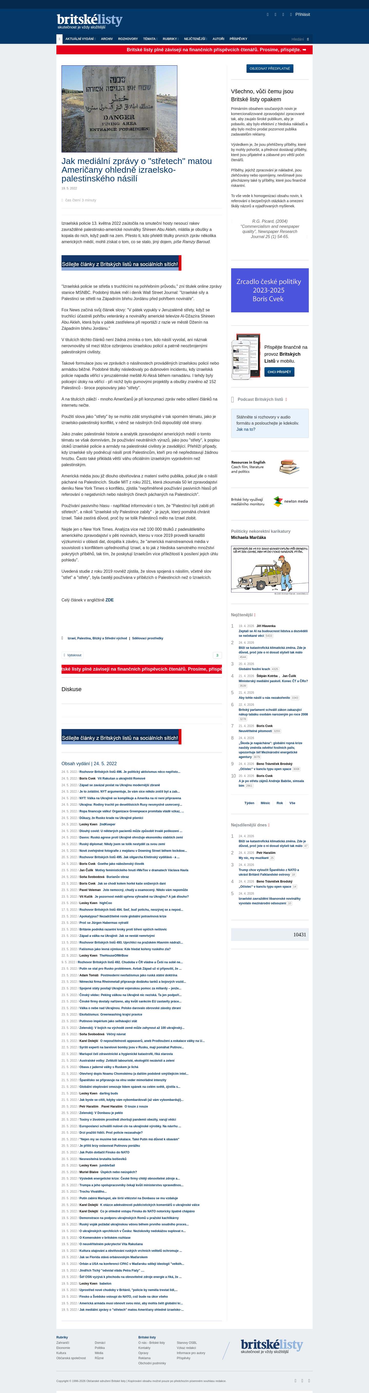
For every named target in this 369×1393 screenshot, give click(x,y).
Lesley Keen (88, 824)
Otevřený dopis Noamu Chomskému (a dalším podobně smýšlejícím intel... (133, 1074)
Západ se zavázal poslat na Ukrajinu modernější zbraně (119, 785)
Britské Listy (272, 1347)
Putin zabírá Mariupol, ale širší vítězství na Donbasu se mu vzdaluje (128, 1198)
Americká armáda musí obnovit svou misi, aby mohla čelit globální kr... (131, 1303)
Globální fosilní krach (259, 669)
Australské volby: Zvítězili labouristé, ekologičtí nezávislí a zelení (127, 1060)
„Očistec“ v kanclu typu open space (270, 769)
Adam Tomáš (88, 975)
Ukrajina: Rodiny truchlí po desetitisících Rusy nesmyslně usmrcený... (130, 804)
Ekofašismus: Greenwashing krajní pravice (110, 1014)
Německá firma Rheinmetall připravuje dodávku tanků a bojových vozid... (132, 982)
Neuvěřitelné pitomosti (260, 731)
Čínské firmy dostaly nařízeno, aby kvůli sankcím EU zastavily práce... (130, 1001)
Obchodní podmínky (152, 1363)
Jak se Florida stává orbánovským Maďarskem (113, 1257)
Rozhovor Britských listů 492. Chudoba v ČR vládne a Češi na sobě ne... (130, 962)
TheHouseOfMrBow (113, 955)
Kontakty (144, 1348)
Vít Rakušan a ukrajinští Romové (121, 778)
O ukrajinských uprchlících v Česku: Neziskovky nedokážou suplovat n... (132, 1231)
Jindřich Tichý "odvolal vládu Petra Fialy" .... (111, 1270)
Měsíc (265, 803)
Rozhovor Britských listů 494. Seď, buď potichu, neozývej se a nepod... (131, 909)
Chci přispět (279, 372)
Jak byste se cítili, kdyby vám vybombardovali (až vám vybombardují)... (131, 1100)
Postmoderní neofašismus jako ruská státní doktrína (139, 975)
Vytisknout (72, 655)
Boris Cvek (87, 778)
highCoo (105, 903)
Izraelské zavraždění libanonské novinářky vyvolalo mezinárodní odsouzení (270, 901)
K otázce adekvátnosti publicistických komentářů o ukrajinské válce (149, 1205)
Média (99, 1353)
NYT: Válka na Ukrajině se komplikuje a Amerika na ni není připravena (130, 798)
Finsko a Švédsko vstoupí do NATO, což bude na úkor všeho (123, 1296)
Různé (99, 1358)
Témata (150, 39)
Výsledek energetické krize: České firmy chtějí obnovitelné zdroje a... (129, 1178)
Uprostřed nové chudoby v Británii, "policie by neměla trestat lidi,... (128, 1290)
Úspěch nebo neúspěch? (118, 1172)
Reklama (144, 1358)
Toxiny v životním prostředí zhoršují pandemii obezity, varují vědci (127, 1119)
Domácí (100, 1343)
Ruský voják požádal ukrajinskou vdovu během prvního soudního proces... (134, 1224)
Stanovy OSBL (187, 1343)
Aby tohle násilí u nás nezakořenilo (269, 698)
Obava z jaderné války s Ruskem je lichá (108, 1067)
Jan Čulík (86, 870)
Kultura (61, 1353)
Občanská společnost (71, 1358)
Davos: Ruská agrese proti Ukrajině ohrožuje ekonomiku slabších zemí (131, 837)
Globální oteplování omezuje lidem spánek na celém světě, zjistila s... (129, 1087)
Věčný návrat (116, 1034)
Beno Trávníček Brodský (274, 764)
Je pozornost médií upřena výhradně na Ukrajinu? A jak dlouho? (142, 896)
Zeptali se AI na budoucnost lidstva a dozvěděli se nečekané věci (273, 633)
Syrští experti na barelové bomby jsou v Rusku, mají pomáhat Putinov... (131, 1047)
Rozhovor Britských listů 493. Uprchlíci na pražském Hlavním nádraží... (131, 942)
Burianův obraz (118, 877)
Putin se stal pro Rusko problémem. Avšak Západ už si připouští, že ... (130, 968)
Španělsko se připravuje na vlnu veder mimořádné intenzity (122, 1080)
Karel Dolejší (88, 1041)
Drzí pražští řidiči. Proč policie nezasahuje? (111, 1132)
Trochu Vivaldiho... (93, 1191)
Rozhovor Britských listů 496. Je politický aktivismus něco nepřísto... (129, 772)
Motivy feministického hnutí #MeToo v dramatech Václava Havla (141, 870)
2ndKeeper (107, 824)
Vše (292, 803)
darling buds (108, 1093)
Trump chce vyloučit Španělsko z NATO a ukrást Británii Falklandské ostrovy (269, 872)
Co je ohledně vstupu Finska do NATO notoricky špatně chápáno (147, 1211)
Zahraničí (62, 1343)
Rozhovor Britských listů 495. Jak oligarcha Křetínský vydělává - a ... (129, 857)
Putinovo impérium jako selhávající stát (108, 1021)
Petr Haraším (88, 1106)
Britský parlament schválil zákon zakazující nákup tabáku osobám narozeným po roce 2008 (273, 714)
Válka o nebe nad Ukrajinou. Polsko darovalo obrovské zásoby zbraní (130, 1008)
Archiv (107, 39)
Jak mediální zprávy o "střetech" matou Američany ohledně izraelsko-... (131, 1310)
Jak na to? (246, 429)
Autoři (218, 39)
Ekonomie (63, 1348)
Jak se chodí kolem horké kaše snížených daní (132, 883)
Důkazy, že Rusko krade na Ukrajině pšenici (111, 818)
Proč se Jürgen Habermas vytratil (103, 923)
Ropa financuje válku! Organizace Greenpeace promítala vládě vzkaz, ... (131, 811)
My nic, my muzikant (257, 858)
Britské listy (92, 22)
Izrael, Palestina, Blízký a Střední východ (97, 638)
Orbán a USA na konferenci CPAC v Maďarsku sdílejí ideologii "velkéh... (131, 1264)
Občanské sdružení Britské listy (106, 1380)
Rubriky (171, 39)
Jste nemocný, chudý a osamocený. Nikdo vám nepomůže (145, 890)
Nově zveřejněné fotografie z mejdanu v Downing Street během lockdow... (133, 851)
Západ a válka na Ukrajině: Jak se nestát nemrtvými (117, 936)
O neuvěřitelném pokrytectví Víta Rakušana (111, 1244)
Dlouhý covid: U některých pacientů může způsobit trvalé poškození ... (130, 831)
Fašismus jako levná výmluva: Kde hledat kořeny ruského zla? (125, 949)
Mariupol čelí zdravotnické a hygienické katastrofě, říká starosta (126, 1054)
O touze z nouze (136, 1106)
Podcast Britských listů (257, 399)
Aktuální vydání (80, 39)
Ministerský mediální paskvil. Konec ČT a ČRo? (273, 683)
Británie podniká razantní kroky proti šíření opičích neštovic (123, 929)
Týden (249, 803)
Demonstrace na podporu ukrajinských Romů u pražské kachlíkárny (129, 1218)
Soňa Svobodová (91, 877)
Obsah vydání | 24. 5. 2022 (89, 763)
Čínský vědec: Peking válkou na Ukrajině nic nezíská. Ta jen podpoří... (130, 995)
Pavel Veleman (90, 890)
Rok (279, 803)
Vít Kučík (86, 896)
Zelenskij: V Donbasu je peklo (101, 1113)
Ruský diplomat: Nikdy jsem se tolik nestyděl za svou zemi (122, 844)
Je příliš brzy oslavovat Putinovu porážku (109, 1146)
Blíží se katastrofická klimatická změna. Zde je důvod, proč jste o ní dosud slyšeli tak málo (272, 652)
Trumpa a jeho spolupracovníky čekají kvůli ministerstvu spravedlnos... (131, 1185)
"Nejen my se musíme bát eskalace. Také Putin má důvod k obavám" (129, 1139)
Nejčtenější (195, 39)
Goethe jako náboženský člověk (121, 864)
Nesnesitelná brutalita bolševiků (102, 1159)
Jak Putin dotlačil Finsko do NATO (104, 1152)
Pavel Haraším (111, 1106)
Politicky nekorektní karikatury (261, 534)
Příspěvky (238, 39)
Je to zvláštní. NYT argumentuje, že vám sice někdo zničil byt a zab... (129, 791)
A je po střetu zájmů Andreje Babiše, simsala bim (271, 783)
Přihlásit (300, 14)
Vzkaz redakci (186, 1348)
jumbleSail (107, 1165)
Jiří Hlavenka (266, 626)
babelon (105, 1283)
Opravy (143, 1353)
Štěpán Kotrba (267, 676)
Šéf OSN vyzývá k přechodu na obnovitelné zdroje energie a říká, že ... (130, 1277)
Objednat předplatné (270, 68)
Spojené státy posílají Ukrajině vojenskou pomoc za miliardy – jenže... (130, 988)
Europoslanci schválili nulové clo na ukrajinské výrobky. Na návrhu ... (130, 1126)
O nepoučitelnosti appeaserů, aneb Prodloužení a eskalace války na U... (152, 1041)
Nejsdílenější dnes (249, 825)
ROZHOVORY (128, 39)
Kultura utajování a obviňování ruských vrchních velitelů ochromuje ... (130, 1251)
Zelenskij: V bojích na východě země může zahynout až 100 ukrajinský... (131, 1028)
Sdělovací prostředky (147, 638)
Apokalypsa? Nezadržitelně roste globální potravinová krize (122, 916)
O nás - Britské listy (151, 1343)
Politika (100, 1348)
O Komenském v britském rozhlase (104, 1238)
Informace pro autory (191, 1353)
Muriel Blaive (88, 1172)
